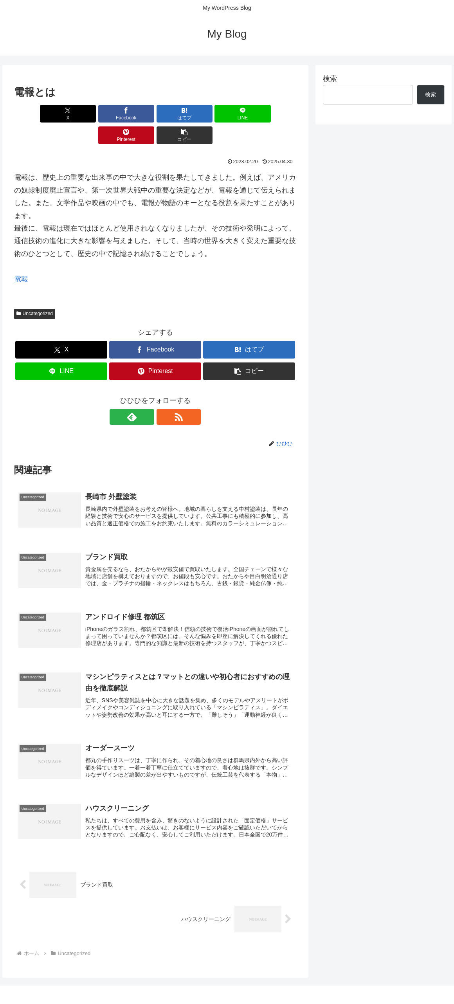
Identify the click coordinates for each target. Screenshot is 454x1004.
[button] (273, 114)
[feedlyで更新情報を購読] (146, 395)
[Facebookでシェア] (83, 114)
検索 (330, 79)
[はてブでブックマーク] (131, 114)
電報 (21, 257)
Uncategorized (34, 292)
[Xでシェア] (36, 114)
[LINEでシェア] (179, 114)
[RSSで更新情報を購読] (164, 395)
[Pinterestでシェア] (226, 114)
